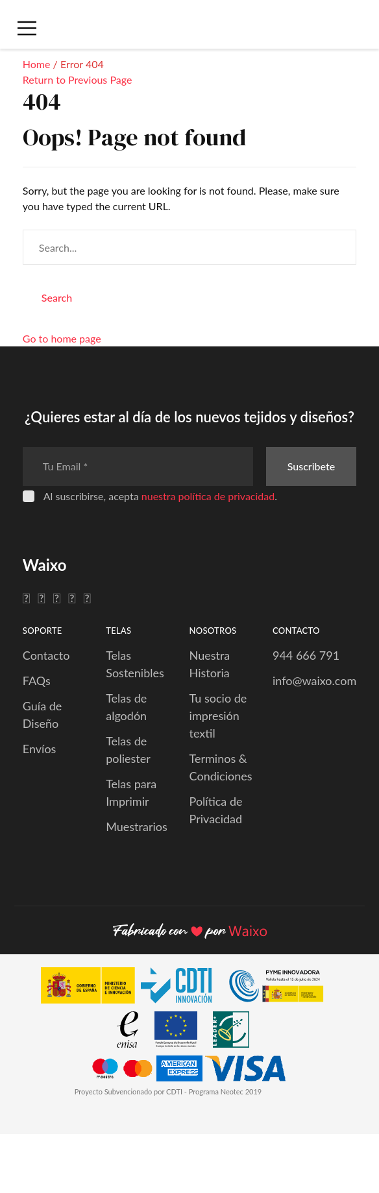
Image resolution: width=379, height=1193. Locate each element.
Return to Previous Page (77, 79)
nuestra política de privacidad (208, 496)
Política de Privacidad (216, 810)
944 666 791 (306, 655)
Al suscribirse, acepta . (160, 496)
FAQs (37, 680)
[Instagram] (56, 597)
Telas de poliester (128, 749)
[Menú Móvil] (25, 28)
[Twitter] (41, 597)
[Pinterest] (71, 597)
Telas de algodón (126, 707)
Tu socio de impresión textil (218, 715)
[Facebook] (26, 597)
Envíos (39, 748)
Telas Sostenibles (135, 664)
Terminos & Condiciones (221, 767)
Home (37, 64)
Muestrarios (136, 826)
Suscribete (311, 466)
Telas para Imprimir (131, 792)
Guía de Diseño (42, 714)
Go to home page (62, 338)
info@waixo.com (314, 680)
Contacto (46, 655)
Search (57, 297)
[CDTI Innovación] (133, 988)
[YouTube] (87, 597)
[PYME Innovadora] (282, 988)
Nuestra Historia (210, 664)
